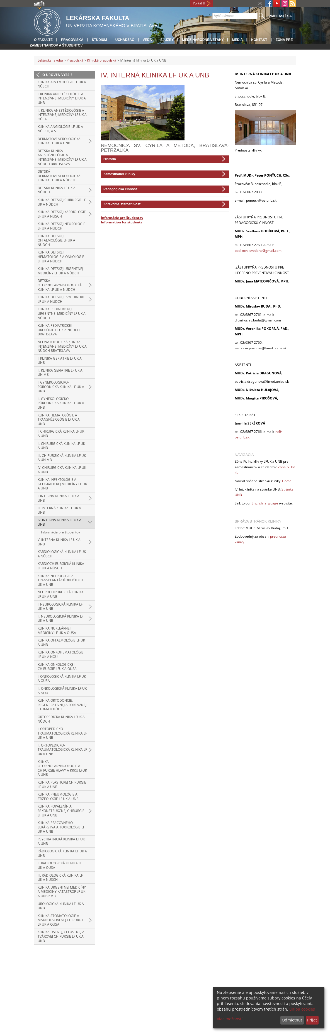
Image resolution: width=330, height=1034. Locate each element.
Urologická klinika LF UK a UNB (61, 906)
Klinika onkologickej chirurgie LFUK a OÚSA (57, 666)
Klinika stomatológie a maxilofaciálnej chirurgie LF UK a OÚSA (61, 920)
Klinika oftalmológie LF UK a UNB (61, 642)
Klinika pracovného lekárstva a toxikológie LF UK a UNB (61, 827)
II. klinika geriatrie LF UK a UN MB (60, 372)
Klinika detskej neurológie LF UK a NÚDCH (61, 226)
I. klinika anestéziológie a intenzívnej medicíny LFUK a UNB (62, 98)
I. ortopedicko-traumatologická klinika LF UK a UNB (62, 733)
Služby (167, 40)
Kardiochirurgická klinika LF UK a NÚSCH (61, 565)
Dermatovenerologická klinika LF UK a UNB (59, 141)
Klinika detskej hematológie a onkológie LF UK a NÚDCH (61, 256)
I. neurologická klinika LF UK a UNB (60, 606)
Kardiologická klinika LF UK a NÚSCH (62, 554)
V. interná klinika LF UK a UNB (59, 542)
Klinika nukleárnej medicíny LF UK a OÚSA (57, 630)
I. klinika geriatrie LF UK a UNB (60, 360)
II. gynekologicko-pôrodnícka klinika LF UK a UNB (61, 403)
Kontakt (259, 40)
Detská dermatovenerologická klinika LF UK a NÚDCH (59, 175)
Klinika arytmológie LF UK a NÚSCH (62, 84)
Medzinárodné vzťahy (203, 40)
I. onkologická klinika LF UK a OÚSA (62, 678)
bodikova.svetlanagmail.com (258, 250)
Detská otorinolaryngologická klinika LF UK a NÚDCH (60, 285)
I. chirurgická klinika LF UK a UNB (61, 433)
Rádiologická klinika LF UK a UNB (62, 853)
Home (287, 481)
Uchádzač (124, 40)
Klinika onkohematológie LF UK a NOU (61, 654)
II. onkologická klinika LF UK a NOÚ (62, 690)
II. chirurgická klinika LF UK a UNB (61, 445)
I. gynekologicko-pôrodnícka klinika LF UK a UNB (61, 386)
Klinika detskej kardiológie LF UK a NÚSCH (62, 214)
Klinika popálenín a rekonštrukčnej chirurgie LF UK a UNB (61, 810)
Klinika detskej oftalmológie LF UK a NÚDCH (56, 240)
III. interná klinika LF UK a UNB (59, 510)
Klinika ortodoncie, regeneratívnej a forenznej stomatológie (62, 704)
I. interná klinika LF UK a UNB (58, 498)
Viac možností (229, 1018)
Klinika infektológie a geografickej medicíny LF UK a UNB (62, 484)
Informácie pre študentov (60, 532)
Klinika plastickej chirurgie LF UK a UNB (62, 784)
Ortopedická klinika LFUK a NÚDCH (61, 719)
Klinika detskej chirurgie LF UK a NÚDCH (62, 202)
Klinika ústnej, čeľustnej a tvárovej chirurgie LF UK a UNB (61, 936)
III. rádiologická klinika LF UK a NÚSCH (60, 877)
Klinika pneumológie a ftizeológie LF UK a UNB (58, 796)
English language (265, 503)
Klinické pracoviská (101, 60)
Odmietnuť (292, 1020)
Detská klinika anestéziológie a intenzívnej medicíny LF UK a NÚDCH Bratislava (62, 157)
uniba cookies (302, 1009)
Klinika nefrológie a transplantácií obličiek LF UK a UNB (61, 580)
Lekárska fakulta (50, 60)
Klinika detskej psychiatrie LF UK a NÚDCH (61, 299)
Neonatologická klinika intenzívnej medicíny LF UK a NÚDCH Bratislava (62, 346)
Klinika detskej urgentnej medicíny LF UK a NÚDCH (60, 270)
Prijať (312, 1020)
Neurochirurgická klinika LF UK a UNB (61, 594)
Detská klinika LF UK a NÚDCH (57, 190)
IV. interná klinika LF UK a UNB (59, 522)
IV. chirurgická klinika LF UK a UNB (62, 469)
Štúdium (99, 40)
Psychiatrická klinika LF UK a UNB (61, 841)
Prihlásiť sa (280, 16)
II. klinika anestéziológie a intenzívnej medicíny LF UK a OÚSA (62, 114)
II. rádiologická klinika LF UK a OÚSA (60, 865)
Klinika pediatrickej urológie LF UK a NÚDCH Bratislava (59, 329)
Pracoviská (72, 40)
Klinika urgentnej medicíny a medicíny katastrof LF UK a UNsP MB (62, 891)
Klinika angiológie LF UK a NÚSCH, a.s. (60, 128)
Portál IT (199, 3)
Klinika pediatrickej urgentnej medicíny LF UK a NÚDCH (62, 313)
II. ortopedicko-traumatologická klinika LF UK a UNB (62, 749)
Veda (147, 40)
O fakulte (43, 40)
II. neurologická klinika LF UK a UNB (60, 618)
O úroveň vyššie (57, 74)
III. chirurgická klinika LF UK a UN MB (62, 457)
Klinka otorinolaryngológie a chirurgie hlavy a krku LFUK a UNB (62, 768)
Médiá (237, 40)
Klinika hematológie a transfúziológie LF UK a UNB (59, 419)
